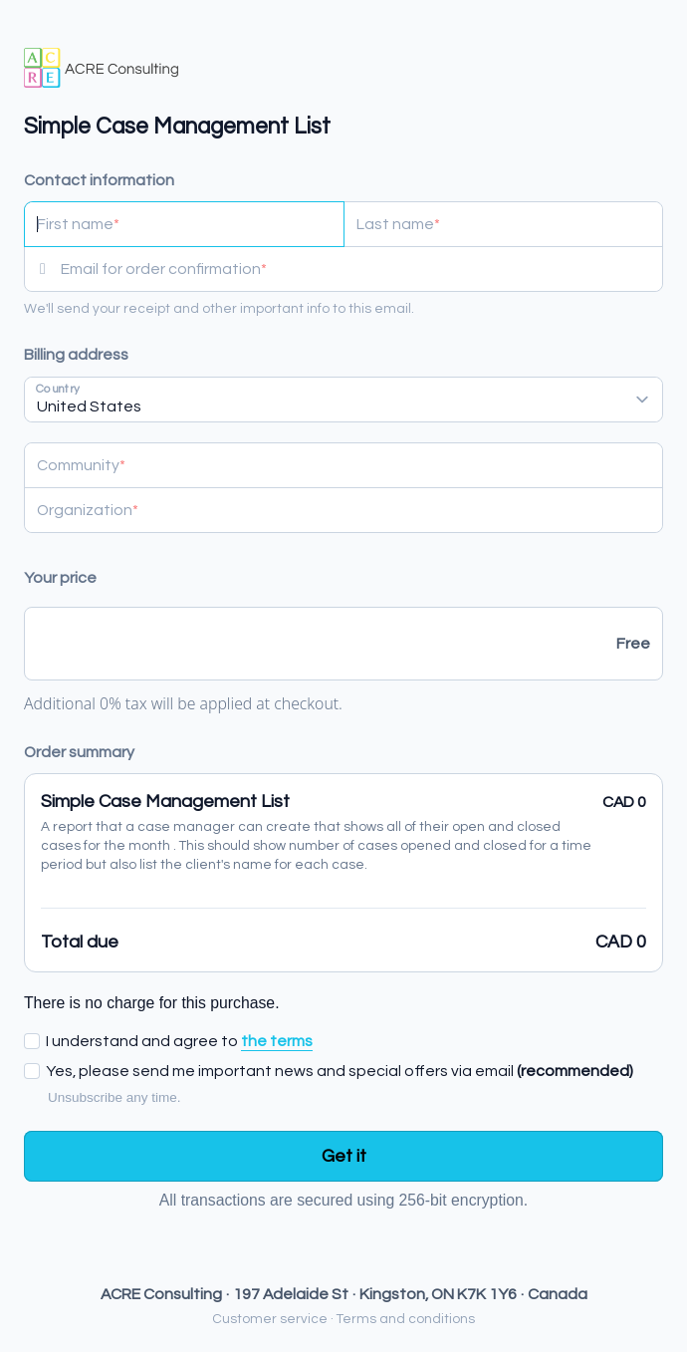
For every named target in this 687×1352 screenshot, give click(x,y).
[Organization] (343, 510)
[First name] (184, 224)
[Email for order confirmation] (361, 269)
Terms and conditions (406, 1319)
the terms (277, 1041)
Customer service (270, 1319)
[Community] (343, 465)
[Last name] (503, 224)
